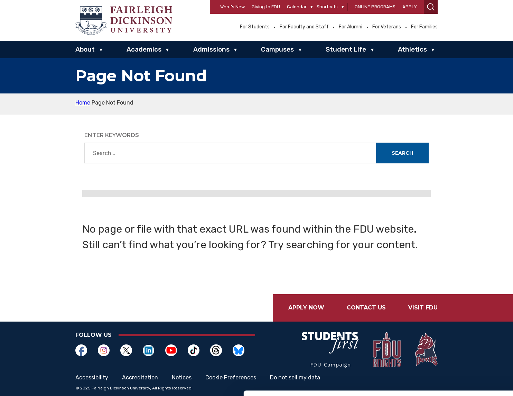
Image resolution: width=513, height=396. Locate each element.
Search (402, 153)
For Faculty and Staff (304, 27)
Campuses (277, 49)
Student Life (346, 49)
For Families (424, 27)
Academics (144, 49)
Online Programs (375, 6)
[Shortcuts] (342, 7)
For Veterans (386, 27)
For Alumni (350, 27)
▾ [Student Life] (372, 50)
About (85, 49)
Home (82, 102)
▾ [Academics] (167, 50)
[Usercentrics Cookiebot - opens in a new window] (45, 382)
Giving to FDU (266, 6)
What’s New (232, 6)
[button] (431, 7)
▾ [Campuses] (300, 50)
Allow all (455, 305)
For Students (255, 27)
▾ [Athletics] (432, 50)
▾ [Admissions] (235, 50)
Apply (409, 6)
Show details (363, 382)
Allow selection (455, 328)
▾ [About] (101, 50)
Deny (455, 350)
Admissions (211, 49)
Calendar (297, 6)
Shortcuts (327, 6)
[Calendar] (311, 7)
